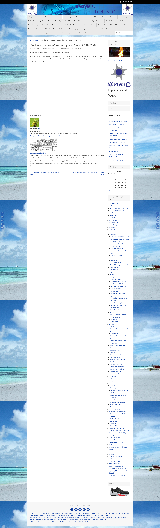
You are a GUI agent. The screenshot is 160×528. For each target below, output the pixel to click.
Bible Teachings (115, 350)
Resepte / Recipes (115, 426)
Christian (36, 40)
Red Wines (114, 319)
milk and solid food (52, 163)
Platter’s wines (115, 317)
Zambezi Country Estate (118, 282)
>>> (39, 129)
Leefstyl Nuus (114, 270)
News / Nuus (113, 220)
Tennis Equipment (114, 409)
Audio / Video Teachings (117, 345)
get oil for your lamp (69, 161)
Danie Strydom (36, 48)
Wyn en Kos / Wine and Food (118, 315)
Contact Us (112, 378)
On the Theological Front (117, 369)
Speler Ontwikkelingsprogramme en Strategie (120, 298)
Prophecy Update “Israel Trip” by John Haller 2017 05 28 (87, 173)
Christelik (112, 227)
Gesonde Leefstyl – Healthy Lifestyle (40, 517)
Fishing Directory (116, 213)
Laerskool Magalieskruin (118, 286)
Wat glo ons (114, 260)
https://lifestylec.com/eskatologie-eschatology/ (45, 136)
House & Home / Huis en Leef (119, 208)
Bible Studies (114, 348)
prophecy (76, 163)
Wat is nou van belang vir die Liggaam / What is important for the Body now (120, 239)
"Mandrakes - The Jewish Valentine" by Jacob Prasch (47, 161)
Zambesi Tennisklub (117, 284)
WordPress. (128, 524)
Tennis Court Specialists (118, 293)
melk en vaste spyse (41, 163)
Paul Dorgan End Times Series (118, 142)
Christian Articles (115, 352)
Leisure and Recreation (117, 211)
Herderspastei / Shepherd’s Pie (118, 121)
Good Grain (114, 334)
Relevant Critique (115, 371)
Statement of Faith (115, 374)
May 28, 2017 (47, 48)
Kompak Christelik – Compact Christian (86, 522)
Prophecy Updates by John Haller (119, 139)
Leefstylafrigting (114, 225)
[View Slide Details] (119, 52)
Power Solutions (114, 222)
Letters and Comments (117, 367)
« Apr (109, 191)
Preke (112, 258)
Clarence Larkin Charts (117, 355)
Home (81, 48)
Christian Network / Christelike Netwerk (114, 517)
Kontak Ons (112, 230)
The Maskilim (113, 459)
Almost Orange (113, 151)
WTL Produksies (116, 263)
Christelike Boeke (116, 255)
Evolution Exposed (116, 364)
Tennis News (114, 291)
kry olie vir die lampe (89, 161)
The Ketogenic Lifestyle (116, 442)
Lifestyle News (113, 381)
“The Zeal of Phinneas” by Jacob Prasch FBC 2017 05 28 (46, 173)
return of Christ (84, 163)
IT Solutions (113, 215)
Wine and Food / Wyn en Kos (118, 412)
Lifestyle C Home (114, 203)
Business (111, 324)
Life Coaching (113, 376)
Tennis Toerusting (115, 310)
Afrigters (113, 277)
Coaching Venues (116, 279)
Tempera (120, 524)
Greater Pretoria (116, 289)
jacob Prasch (79, 161)
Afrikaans (112, 232)
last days (32, 163)
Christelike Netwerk (117, 244)
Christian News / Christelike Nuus (69, 48)
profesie (71, 163)
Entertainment (114, 206)
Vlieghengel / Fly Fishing (116, 124)
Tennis (112, 274)
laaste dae (99, 161)
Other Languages (114, 461)
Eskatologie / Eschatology (38, 153)
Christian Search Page (115, 457)
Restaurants (114, 322)
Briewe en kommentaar (118, 248)
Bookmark (34, 166)
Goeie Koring (116, 246)
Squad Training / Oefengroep (120, 303)
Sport (111, 272)
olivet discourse (63, 163)
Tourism (112, 218)
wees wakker (93, 163)
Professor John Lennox (116, 160)
